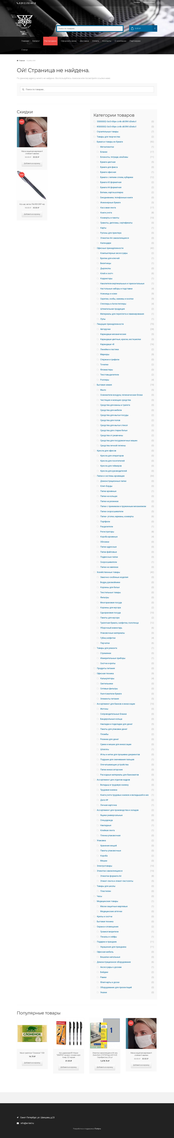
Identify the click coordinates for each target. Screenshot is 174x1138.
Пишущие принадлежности (110, 324)
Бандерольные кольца (111, 719)
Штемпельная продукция (112, 309)
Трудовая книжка (108, 790)
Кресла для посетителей (112, 461)
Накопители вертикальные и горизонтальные (122, 283)
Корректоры (106, 278)
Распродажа (50, 41)
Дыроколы (105, 268)
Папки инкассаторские (111, 769)
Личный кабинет (149, 2)
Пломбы (104, 734)
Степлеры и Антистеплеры (113, 304)
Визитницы (105, 263)
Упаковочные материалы (112, 633)
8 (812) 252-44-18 (26, 3)
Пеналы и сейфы (108, 937)
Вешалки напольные (110, 957)
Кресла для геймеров (111, 466)
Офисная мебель (105, 952)
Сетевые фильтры (109, 688)
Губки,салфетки (107, 638)
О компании (120, 41)
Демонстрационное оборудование (114, 962)
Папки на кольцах (108, 496)
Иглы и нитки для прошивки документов (120, 754)
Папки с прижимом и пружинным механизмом (123, 506)
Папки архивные (108, 491)
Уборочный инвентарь (111, 628)
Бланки (103, 152)
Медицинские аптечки (111, 911)
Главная (25, 41)
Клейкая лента (107, 830)
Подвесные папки (109, 557)
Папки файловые (108, 552)
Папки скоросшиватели (111, 511)
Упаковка (101, 840)
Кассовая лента (108, 207)
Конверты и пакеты (109, 218)
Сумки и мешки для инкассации (115, 744)
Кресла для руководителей (113, 471)
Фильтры (104, 597)
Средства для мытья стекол (114, 425)
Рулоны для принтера (110, 233)
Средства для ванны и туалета (115, 405)
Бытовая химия (104, 385)
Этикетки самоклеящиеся (110, 871)
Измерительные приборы (112, 658)
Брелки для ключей (110, 258)
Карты (103, 228)
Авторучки (105, 329)
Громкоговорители (109, 931)
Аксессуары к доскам (111, 967)
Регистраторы (107, 532)
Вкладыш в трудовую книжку (114, 785)
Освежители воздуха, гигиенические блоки (121, 395)
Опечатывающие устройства (114, 764)
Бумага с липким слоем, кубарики (116, 177)
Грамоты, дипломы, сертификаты (116, 223)
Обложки (104, 542)
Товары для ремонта (107, 648)
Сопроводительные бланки (113, 714)
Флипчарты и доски (109, 982)
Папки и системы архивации (111, 476)
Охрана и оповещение (107, 926)
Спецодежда (106, 820)
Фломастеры (106, 369)
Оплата (95, 41)
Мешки (103, 861)
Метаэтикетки (107, 147)
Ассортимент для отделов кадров (113, 780)
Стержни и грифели (109, 359)
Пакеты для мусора (109, 618)
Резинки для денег (109, 739)
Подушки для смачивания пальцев (117, 759)
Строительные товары (107, 131)
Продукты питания (106, 668)
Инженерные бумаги (110, 202)
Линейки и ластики (109, 349)
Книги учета (106, 212)
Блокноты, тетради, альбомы (114, 157)
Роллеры (104, 380)
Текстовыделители (109, 374)
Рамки (103, 977)
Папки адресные (108, 547)
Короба (104, 856)
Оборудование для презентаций (116, 987)
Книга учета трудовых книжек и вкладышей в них (124, 795)
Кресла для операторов (112, 456)
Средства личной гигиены (113, 445)
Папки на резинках (109, 501)
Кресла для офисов (106, 451)
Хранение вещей (108, 845)
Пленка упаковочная (110, 835)
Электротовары (104, 866)
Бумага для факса (109, 167)
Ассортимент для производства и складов (118, 810)
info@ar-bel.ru (25, 1123)
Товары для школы (106, 886)
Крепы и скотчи (104, 916)
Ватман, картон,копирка (111, 192)
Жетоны (104, 709)
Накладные (105, 825)
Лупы (102, 319)
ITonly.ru (97, 1129)
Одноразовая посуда (110, 613)
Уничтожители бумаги (111, 694)
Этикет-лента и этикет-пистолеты (116, 881)
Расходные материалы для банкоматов (119, 775)
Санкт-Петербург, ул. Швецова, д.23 (36, 1117)
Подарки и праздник (107, 942)
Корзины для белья (110, 587)
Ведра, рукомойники (110, 582)
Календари (105, 243)
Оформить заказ (68, 41)
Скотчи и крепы (107, 663)
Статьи (24, 50)
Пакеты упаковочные (110, 850)
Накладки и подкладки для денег (116, 724)
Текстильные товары (110, 592)
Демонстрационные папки (113, 481)
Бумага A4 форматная (110, 187)
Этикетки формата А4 (110, 876)
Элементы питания (109, 699)
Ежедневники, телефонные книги (116, 197)
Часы (99, 896)
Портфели (105, 521)
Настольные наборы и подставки (116, 288)
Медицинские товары (107, 901)
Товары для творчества (108, 137)
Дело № (104, 800)
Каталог (36, 41)
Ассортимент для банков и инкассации (116, 704)
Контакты (106, 41)
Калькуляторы (107, 678)
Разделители (106, 526)
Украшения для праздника (113, 947)
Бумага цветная (107, 162)
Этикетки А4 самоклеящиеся (114, 238)
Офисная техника (105, 673)
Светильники (106, 683)
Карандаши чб (107, 344)
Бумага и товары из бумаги (110, 142)
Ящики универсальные (111, 815)
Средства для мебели (111, 410)
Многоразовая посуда (111, 602)
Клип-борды (106, 486)
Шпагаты (104, 749)
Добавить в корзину (32, 163)
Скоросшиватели (108, 562)
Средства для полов (110, 420)
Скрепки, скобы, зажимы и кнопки (116, 299)
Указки (103, 992)
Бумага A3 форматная (110, 182)
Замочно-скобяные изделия (114, 577)
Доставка (84, 41)
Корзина (137, 2)
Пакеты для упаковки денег (113, 729)
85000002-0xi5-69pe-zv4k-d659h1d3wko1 (117, 126)
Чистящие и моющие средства (115, 400)
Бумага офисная (108, 172)
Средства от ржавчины (111, 435)
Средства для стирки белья (113, 430)
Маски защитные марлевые (114, 906)
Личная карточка (108, 805)
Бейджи (104, 972)
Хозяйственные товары (108, 572)
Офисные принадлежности (110, 248)
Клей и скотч (106, 273)
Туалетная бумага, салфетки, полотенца (119, 623)
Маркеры (104, 354)
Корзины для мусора (110, 607)
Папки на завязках (109, 567)
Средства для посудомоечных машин (118, 440)
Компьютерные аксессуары (114, 253)
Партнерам (135, 41)
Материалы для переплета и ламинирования (122, 314)
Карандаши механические (113, 334)
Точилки (104, 364)
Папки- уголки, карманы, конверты (117, 516)
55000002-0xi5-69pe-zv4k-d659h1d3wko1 (117, 121)
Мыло (103, 390)
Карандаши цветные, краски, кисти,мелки (120, 339)
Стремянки (105, 653)
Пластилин (105, 891)
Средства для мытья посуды (114, 415)
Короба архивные (109, 537)
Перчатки (105, 643)
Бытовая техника (105, 921)
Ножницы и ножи (108, 293)
